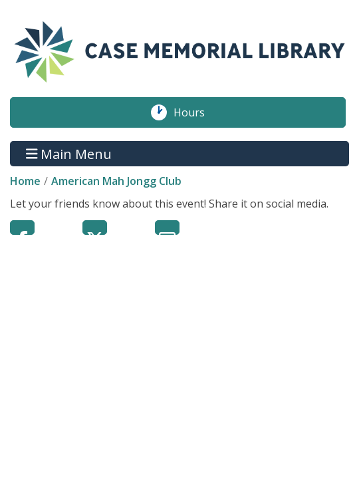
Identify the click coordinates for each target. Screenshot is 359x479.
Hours (196, 112)
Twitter (94, 227)
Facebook (22, 227)
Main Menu (69, 153)
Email (167, 227)
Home (25, 181)
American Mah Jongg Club (116, 181)
